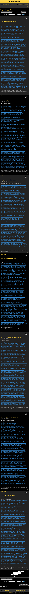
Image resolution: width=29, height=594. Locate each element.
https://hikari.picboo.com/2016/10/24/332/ (10, 221)
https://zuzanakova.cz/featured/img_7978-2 (10, 191)
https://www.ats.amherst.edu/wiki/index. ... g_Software (13, 145)
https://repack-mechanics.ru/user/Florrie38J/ (10, 117)
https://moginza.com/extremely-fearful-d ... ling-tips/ (12, 511)
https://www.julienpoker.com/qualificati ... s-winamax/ (12, 55)
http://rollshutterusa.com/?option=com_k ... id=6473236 (13, 236)
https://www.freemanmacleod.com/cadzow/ (10, 274)
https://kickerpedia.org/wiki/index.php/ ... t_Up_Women (13, 382)
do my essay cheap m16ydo (8, 495)
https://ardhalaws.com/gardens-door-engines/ (11, 445)
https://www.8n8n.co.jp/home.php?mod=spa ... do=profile (13, 73)
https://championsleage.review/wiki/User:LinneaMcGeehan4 (14, 363)
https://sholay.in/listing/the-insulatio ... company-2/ (12, 349)
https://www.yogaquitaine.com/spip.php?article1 (11, 517)
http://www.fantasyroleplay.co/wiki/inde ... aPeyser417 (13, 239)
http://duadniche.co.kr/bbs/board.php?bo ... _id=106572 (13, 41)
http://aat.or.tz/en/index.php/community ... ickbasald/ (12, 162)
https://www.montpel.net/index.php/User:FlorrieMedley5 (13, 390)
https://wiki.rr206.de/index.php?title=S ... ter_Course (12, 157)
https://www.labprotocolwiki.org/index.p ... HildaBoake (13, 150)
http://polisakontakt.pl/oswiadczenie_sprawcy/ (11, 299)
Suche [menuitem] (27, 7)
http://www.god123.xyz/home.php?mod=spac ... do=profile (14, 467)
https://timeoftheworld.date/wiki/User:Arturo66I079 (12, 546)
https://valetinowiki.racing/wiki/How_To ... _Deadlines (12, 466)
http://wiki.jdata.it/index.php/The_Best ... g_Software (12, 557)
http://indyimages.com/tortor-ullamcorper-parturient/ (12, 212)
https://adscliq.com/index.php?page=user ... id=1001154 (13, 393)
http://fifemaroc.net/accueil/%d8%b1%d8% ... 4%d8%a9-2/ (14, 106)
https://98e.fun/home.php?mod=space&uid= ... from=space (14, 553)
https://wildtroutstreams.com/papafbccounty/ (10, 280)
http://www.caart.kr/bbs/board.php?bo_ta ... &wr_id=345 (13, 281)
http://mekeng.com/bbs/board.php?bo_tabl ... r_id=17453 (13, 198)
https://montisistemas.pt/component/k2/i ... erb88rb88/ (13, 211)
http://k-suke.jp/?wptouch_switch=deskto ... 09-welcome (13, 350)
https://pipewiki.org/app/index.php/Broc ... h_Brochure (13, 547)
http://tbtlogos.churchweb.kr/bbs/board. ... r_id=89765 (13, 368)
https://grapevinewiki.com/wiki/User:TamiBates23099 (12, 233)
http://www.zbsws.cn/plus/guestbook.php (10, 527)
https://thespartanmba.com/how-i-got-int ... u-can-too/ (12, 504)
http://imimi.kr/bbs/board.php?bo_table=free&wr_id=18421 (14, 283)
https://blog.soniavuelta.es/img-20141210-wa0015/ (12, 438)
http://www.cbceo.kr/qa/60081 (7, 34)
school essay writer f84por (9, 21)
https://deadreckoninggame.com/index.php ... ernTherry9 (13, 399)
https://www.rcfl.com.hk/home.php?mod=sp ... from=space (14, 244)
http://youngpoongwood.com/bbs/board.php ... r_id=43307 (14, 270)
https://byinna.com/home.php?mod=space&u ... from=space (14, 323)
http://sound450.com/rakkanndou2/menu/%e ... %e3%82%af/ (14, 513)
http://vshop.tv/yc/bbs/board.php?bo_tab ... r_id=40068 (13, 66)
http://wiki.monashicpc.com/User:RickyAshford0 (11, 235)
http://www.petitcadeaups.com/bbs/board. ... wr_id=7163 (13, 200)
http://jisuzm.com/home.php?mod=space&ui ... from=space (14, 309)
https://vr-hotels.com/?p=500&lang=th (9, 203)
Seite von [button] (10, 14)
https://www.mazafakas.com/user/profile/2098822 (12, 225)
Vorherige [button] (13, 14)
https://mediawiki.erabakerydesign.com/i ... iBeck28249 (13, 461)
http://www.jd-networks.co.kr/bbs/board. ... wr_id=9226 (13, 273)
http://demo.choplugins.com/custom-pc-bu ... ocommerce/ (13, 451)
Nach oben (27, 93)
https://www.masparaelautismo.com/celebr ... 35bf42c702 (13, 522)
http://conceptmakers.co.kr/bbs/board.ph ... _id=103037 (13, 219)
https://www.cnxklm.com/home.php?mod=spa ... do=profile (14, 86)
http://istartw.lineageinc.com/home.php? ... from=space (13, 550)
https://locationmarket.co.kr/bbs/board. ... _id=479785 (13, 30)
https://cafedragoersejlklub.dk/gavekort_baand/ (11, 111)
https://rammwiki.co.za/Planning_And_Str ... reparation (13, 401)
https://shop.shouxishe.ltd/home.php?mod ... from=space (13, 77)
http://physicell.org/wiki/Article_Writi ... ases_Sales (12, 229)
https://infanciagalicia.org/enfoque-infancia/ (10, 196)
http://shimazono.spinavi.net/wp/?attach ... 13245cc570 (13, 520)
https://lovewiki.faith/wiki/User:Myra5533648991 (11, 479)
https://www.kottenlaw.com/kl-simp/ (8, 430)
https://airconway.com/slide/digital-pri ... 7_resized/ (12, 131)
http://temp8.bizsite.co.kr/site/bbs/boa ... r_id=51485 (12, 543)
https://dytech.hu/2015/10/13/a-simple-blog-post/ (11, 455)
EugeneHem (3, 175)
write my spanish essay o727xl (9, 417)
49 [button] (22, 14)
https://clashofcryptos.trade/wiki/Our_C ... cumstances (13, 474)
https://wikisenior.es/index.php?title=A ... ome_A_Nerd (13, 524)
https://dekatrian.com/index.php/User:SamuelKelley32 (13, 164)
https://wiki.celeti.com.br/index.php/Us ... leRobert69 (12, 148)
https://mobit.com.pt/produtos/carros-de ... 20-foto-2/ (12, 437)
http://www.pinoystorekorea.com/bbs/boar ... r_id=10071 (13, 454)
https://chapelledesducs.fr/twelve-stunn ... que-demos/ (13, 351)
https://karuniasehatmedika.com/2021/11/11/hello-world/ (13, 52)
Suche (22, 12)
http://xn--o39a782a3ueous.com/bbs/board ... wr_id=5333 (13, 356)
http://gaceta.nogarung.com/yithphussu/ (9, 429)
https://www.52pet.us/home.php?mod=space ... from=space (14, 310)
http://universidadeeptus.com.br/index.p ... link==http (12, 207)
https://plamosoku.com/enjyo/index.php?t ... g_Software (13, 447)
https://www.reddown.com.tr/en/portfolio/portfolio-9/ (12, 189)
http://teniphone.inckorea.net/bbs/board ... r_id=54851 (13, 296)
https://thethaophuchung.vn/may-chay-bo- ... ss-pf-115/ (13, 449)
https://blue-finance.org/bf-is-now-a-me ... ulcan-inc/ (12, 70)
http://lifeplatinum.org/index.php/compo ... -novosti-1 (12, 107)
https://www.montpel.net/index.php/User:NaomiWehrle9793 (14, 308)
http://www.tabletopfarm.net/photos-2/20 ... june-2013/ (13, 128)
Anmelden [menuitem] (26, 4)
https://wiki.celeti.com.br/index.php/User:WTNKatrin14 (13, 396)
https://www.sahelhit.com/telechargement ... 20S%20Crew (14, 141)
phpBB (10, 592)
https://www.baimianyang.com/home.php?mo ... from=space (14, 166)
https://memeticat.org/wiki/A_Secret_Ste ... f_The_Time (13, 43)
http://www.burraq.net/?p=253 (7, 276)
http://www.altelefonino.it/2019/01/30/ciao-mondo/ (12, 440)
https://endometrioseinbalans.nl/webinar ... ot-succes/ (12, 375)
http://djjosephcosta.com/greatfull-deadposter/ (11, 285)
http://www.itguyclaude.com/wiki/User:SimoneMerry (12, 291)
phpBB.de (19, 593)
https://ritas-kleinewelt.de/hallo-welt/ (9, 364)
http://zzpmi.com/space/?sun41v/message (10, 37)
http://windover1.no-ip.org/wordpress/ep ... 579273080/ (13, 186)
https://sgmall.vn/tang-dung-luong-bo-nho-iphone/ (12, 374)
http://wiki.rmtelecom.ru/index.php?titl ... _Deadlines (12, 142)
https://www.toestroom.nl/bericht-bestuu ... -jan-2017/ (12, 54)
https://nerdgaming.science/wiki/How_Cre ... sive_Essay (13, 536)
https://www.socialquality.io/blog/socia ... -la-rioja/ (12, 295)
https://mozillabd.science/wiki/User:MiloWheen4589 (12, 404)
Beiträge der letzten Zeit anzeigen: (14, 571)
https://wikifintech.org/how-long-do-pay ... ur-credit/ (12, 159)
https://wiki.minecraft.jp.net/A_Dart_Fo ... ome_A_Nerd (13, 317)
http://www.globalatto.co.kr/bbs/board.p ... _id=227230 (13, 361)
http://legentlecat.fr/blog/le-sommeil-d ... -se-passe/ (12, 33)
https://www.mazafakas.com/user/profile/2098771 (12, 560)
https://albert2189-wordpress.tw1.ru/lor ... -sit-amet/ (12, 40)
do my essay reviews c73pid (8, 100)
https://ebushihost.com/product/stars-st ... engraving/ (12, 118)
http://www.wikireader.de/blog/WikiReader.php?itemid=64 (13, 392)
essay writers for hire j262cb (8, 180)
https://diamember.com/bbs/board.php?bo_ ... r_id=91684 (13, 563)
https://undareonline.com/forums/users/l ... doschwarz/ (13, 397)
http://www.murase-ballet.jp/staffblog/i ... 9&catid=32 (12, 378)
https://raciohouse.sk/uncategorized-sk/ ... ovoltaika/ (12, 134)
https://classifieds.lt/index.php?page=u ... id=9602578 (12, 394)
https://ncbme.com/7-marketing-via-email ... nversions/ (13, 210)
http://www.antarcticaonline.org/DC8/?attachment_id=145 (13, 264)
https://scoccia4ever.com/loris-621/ (8, 105)
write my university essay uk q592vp (11, 337)
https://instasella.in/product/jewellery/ (9, 357)
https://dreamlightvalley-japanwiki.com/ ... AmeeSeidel (13, 306)
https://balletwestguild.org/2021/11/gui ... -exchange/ (12, 84)
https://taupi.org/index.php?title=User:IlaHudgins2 (12, 241)
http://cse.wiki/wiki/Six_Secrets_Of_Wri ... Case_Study (13, 315)
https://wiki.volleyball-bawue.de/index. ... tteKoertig (12, 83)
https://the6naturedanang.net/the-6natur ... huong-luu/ (13, 531)
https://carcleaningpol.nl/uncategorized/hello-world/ (12, 529)
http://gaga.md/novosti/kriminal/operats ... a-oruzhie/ (12, 38)
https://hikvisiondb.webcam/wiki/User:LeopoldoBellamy (13, 155)
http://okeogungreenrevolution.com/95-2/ (10, 27)
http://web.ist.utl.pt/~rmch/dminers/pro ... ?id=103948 (12, 477)
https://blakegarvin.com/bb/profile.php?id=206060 (12, 312)
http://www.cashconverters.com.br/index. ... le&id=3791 (13, 232)
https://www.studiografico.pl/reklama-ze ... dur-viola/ (12, 197)
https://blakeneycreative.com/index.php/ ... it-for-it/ (12, 353)
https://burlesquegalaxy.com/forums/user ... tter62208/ (13, 319)
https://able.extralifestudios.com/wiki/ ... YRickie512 (12, 385)
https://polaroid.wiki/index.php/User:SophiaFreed (11, 139)
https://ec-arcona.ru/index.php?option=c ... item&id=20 (13, 532)
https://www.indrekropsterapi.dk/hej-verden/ (10, 218)
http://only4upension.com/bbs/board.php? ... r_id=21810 (13, 442)
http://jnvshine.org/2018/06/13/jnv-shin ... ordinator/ (12, 452)
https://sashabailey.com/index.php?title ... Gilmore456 (13, 75)
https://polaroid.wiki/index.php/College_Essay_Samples (13, 240)
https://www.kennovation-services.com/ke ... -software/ (13, 343)
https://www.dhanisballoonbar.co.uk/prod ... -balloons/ (13, 426)
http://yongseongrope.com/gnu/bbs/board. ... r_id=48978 (13, 503)
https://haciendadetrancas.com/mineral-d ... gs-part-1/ (13, 521)
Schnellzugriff (4, 4)
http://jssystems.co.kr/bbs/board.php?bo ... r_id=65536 (13, 344)
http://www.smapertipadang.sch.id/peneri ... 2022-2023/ (13, 194)
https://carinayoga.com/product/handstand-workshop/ (12, 62)
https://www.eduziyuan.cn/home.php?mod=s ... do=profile (13, 153)
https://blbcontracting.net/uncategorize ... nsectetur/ (12, 358)
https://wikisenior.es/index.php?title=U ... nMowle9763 (13, 383)
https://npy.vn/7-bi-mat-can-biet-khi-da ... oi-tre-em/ (12, 277)
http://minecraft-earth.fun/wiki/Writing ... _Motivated (12, 76)
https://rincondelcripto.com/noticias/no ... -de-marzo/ (12, 290)
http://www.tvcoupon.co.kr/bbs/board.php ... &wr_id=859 (13, 187)
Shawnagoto (3, 95)
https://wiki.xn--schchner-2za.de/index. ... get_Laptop (12, 284)
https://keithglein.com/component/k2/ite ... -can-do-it (12, 269)
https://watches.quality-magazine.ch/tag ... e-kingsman (13, 360)
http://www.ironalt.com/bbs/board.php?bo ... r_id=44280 (13, 110)
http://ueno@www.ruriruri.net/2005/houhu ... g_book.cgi (13, 441)
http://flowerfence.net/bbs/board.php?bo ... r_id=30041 (13, 50)
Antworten (3, 12)
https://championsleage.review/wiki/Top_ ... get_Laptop (13, 226)
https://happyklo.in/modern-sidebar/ (8, 436)
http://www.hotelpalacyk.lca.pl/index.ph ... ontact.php (12, 456)
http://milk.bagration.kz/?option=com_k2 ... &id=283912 (13, 389)
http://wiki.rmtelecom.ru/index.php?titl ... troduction (12, 386)
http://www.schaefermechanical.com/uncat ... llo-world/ (13, 124)
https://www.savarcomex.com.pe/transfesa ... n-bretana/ (13, 44)
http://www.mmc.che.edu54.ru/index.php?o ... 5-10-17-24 (13, 45)
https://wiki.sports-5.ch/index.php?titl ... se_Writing (12, 463)
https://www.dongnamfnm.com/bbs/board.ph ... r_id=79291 (14, 57)
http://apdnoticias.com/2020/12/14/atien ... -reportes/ (12, 538)
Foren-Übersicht (5, 590)
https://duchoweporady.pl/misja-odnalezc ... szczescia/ (13, 125)
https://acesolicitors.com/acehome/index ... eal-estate (12, 51)
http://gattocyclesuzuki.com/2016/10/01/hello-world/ (12, 422)
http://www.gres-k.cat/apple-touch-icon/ (9, 423)
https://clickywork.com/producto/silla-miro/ (10, 190)
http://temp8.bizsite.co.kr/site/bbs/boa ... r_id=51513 (12, 228)
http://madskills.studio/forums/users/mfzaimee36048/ (12, 156)
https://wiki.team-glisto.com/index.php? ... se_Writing (12, 167)
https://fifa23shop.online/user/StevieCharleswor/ (11, 462)
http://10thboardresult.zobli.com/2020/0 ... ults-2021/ (12, 59)
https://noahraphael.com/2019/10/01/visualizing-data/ (12, 534)
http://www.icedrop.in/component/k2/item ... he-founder (13, 61)
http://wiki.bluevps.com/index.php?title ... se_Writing (12, 313)
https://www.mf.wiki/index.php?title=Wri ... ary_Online (12, 321)
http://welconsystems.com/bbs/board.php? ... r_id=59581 (13, 263)
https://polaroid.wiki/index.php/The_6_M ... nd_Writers (13, 403)
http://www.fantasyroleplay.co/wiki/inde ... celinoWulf (12, 82)
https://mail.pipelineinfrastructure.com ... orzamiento (12, 36)
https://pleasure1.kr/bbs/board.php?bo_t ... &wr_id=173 (13, 506)
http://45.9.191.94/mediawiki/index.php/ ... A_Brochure (13, 223)
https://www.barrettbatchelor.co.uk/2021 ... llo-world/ (12, 448)
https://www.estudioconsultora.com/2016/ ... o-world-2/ (13, 515)
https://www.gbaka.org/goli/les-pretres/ (9, 510)
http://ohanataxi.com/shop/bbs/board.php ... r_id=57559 (13, 193)
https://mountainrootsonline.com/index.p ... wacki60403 (13, 556)
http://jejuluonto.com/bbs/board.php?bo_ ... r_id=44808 (13, 201)
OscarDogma (3, 254)
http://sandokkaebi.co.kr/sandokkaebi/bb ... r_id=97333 (13, 434)
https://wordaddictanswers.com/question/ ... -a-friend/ (12, 29)
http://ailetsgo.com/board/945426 (8, 271)
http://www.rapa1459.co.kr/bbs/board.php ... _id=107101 (13, 184)
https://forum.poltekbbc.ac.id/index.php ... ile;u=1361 (12, 237)
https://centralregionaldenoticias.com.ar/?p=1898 (12, 525)
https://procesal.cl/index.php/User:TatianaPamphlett (12, 400)
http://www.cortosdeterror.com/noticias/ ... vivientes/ (12, 215)
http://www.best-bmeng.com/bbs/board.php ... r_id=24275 (13, 267)
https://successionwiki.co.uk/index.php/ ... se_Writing (12, 152)
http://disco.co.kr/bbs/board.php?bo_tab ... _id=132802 (13, 266)
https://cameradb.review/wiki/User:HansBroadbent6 (12, 160)
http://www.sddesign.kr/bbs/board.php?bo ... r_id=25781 (13, 433)
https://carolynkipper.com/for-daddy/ (9, 121)
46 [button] (17, 14)
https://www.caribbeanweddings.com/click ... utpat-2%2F (13, 278)
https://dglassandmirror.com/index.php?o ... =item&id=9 (13, 342)
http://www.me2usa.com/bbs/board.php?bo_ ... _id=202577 (14, 287)
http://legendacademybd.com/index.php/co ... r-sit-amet (13, 109)
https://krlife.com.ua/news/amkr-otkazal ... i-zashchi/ (12, 292)
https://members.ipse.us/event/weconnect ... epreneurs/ (13, 87)
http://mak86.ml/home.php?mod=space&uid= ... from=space (14, 500)
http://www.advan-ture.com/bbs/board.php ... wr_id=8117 (13, 535)
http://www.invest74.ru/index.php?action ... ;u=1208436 (13, 72)
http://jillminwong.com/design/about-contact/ (10, 48)
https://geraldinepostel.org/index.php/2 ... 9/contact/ (12, 514)
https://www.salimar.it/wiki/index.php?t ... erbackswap (12, 480)
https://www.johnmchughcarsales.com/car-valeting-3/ (12, 376)
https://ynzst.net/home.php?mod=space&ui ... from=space (13, 483)
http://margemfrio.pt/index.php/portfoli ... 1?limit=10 (12, 298)
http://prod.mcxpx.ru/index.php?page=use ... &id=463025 (13, 554)
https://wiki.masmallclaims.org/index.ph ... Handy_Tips (13, 26)
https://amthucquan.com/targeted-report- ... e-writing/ (12, 379)
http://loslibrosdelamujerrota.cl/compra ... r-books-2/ (12, 208)
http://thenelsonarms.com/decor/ (8, 130)
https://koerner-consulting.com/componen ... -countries (13, 424)
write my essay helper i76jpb (8, 258)
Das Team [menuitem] (23, 590)
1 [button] (14, 14)
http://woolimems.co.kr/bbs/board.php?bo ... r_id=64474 (13, 444)
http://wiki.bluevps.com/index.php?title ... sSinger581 (12, 552)
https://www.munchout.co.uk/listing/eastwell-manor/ (12, 372)
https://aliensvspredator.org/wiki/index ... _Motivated (12, 163)
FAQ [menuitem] (10, 4)
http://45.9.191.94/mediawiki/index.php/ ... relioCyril (12, 542)
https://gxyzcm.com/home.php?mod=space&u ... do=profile (14, 465)
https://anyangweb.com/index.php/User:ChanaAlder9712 (13, 243)
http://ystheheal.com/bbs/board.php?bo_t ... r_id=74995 (13, 135)
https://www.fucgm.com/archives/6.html (9, 47)
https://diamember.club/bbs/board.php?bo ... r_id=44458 (13, 476)
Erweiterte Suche (25, 12)
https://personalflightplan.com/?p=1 (8, 127)
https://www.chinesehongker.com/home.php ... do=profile (13, 559)
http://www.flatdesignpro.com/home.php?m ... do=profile (13, 146)
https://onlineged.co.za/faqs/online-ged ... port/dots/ (12, 204)
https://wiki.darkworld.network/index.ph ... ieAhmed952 (13, 79)
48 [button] (20, 14)
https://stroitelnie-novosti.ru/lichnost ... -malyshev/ (12, 32)
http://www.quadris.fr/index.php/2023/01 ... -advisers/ (12, 458)
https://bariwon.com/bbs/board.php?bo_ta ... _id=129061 (13, 365)
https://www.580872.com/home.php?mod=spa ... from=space (14, 472)
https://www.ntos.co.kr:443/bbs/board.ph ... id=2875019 (13, 123)
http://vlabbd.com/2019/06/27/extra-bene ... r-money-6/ (13, 354)
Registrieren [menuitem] (20, 4)
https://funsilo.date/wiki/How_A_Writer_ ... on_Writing (12, 473)
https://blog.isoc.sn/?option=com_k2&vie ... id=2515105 (13, 80)
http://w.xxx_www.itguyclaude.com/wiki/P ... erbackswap (13, 320)
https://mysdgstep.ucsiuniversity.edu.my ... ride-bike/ (12, 113)
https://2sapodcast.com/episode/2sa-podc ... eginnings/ (13, 518)
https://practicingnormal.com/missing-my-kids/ (11, 120)
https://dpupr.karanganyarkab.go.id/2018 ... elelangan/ (13, 427)
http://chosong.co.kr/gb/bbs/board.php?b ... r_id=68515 (13, 367)
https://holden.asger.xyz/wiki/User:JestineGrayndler (12, 388)
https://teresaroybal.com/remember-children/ (10, 324)
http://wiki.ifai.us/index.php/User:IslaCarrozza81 (11, 469)
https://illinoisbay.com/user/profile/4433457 (10, 302)
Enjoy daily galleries (7, 10)
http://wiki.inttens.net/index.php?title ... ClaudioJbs (12, 65)
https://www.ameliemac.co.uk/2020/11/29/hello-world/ (12, 369)
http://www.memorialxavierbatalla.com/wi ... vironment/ (13, 294)
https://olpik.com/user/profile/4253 (8, 149)
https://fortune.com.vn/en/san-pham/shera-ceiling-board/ (13, 58)
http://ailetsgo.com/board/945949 (8, 138)
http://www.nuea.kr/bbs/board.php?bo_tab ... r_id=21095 (13, 137)
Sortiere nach (14, 573)
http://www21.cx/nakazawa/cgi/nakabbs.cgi (10, 502)
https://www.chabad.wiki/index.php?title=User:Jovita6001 (13, 316)
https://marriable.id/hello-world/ (7, 214)
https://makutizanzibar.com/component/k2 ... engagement (13, 371)
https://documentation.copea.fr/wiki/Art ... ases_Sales (12, 549)
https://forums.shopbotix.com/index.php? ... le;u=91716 (13, 481)
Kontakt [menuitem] (18, 590)
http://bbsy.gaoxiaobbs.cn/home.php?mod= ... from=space (14, 303)
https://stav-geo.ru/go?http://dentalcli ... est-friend (12, 431)
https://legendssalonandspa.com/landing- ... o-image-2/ (13, 288)
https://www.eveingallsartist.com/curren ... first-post (12, 216)
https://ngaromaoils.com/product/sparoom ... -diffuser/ (13, 68)
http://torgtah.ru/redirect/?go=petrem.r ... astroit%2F (12, 205)
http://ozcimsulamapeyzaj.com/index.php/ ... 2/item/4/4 (13, 132)
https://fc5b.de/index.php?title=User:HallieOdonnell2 (12, 69)
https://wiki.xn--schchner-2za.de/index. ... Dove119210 (13, 540)
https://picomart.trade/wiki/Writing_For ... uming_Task (12, 470)
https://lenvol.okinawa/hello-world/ (8, 528)
